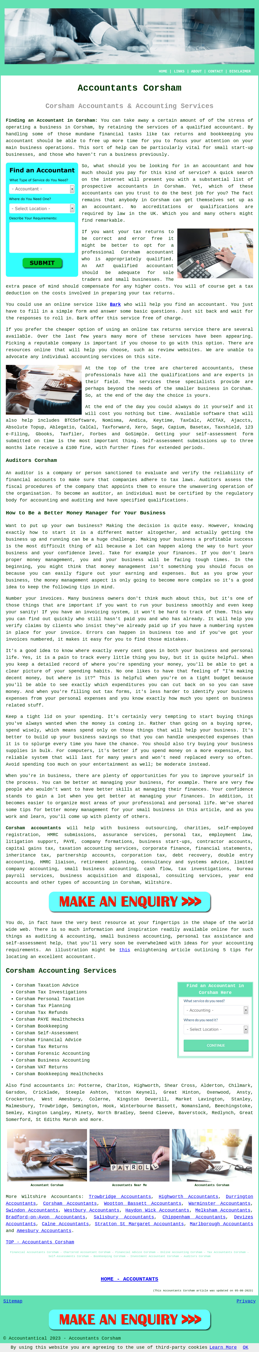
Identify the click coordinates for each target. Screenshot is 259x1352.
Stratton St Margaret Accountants (139, 1223)
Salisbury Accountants (124, 1217)
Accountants (66, 1196)
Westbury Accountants (91, 1210)
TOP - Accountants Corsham (40, 1242)
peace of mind (41, 286)
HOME (163, 71)
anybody (128, 200)
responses (29, 318)
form (81, 311)
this (124, 950)
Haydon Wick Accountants (157, 1210)
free (147, 318)
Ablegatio (62, 427)
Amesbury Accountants (44, 1230)
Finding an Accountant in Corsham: (52, 120)
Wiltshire (34, 1196)
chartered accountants (202, 368)
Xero (140, 427)
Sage (157, 427)
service (197, 172)
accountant (228, 127)
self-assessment (216, 434)
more (96, 1119)
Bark (115, 304)
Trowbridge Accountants (120, 1196)
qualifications (219, 206)
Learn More (223, 1347)
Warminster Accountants (220, 1203)
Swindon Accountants (32, 1210)
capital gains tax (29, 848)
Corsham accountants (33, 828)
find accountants (42, 1085)
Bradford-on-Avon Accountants (45, 1217)
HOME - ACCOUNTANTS (129, 1279)
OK (245, 1347)
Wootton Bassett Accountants (142, 1203)
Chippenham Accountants (194, 1217)
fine (85, 447)
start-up (242, 147)
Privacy (246, 1301)
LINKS (179, 71)
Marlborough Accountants (221, 1223)
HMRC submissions (70, 834)
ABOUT (196, 71)
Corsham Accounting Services (61, 971)
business (208, 388)
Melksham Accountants (222, 1210)
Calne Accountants (65, 1223)
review (166, 350)
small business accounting (100, 868)
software (214, 413)
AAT (100, 265)
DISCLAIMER (240, 71)
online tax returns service (167, 329)
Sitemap (13, 1301)
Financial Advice (59, 1039)
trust (143, 193)
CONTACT (215, 71)
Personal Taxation (61, 999)
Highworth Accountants (188, 1196)
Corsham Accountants (70, 1203)
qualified (158, 259)
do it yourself (214, 406)
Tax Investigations (62, 992)
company (71, 343)
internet (114, 179)
